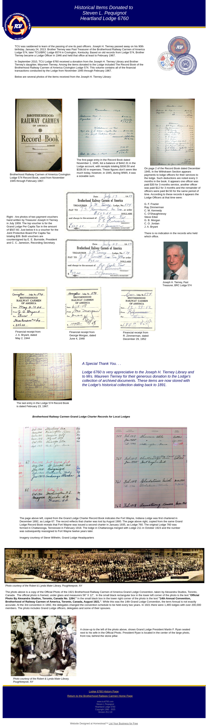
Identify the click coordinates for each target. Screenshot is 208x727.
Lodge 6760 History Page (104, 691)
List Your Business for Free (123, 723)
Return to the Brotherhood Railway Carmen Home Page (100, 695)
